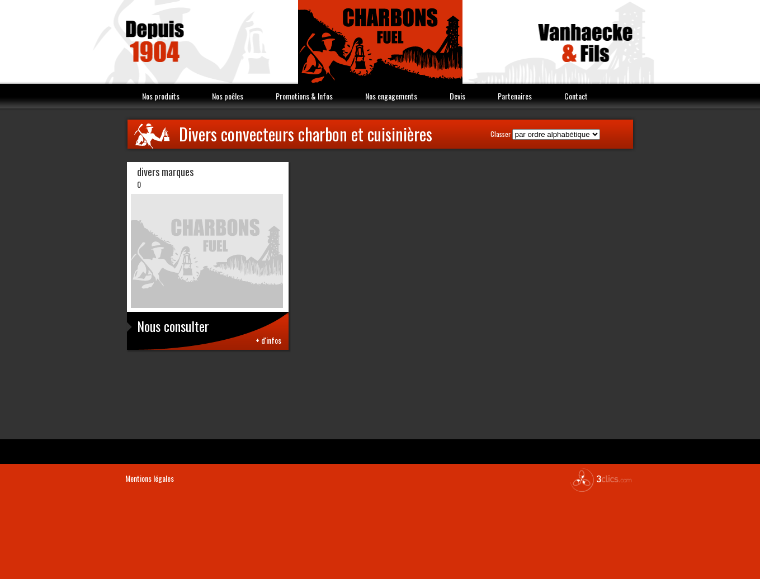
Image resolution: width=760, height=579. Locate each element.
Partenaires (515, 96)
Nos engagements (391, 96)
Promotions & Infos (304, 96)
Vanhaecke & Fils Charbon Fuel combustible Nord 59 (380, 42)
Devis (457, 96)
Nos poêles (227, 96)
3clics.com (600, 480)
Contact (576, 96)
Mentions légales (149, 478)
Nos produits (161, 96)
